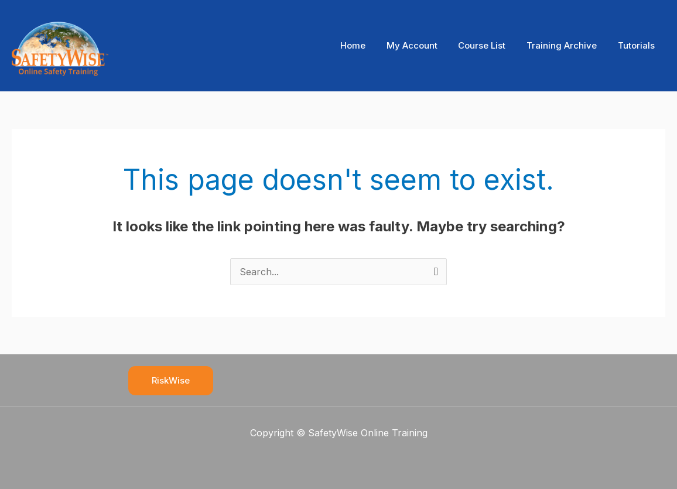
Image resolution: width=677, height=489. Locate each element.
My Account (423, 45)
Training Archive (567, 45)
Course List (490, 45)
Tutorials (638, 45)
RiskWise (171, 380)
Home (368, 45)
